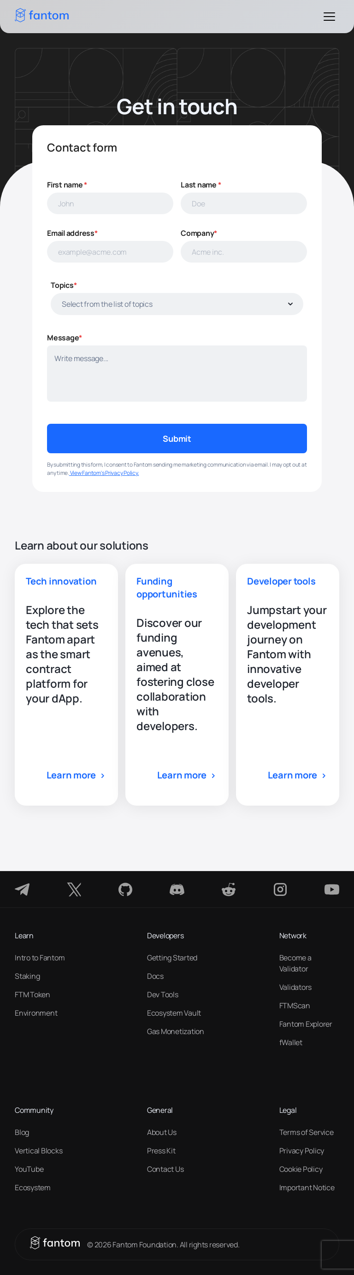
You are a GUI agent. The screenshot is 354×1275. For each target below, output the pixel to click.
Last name (201, 185)
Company (199, 233)
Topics (64, 285)
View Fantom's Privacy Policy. (104, 473)
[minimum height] (177, 373)
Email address (72, 233)
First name (67, 185)
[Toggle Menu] (329, 16)
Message (64, 337)
